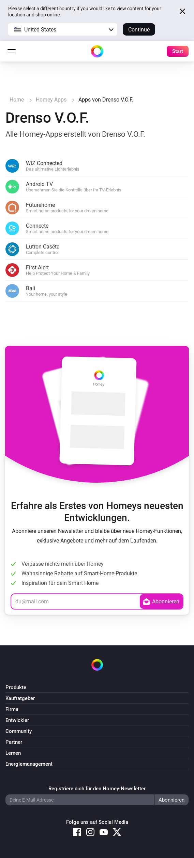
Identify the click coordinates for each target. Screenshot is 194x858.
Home (17, 99)
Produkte (15, 687)
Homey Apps (51, 99)
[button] (62, 29)
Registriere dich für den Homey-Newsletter (97, 789)
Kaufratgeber (20, 698)
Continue (139, 29)
